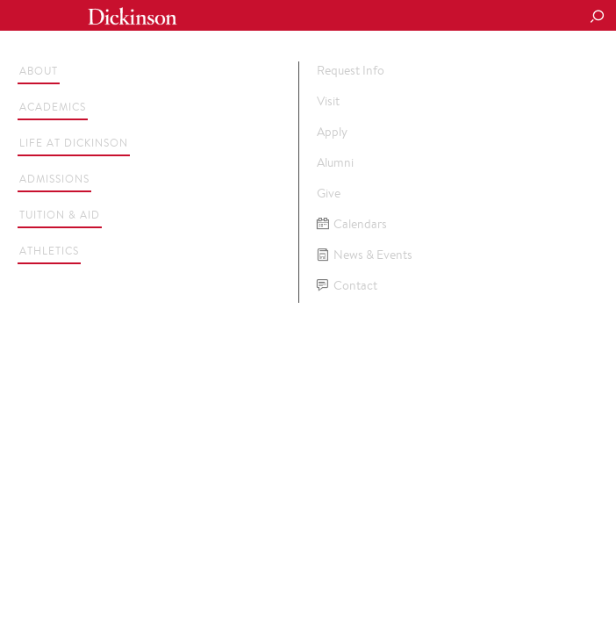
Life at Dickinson (73, 142)
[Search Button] (596, 17)
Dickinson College (132, 16)
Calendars (352, 224)
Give (328, 193)
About (38, 70)
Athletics (49, 250)
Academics (52, 106)
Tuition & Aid (59, 214)
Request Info (350, 70)
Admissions (54, 178)
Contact (347, 285)
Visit (328, 101)
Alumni (335, 162)
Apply (332, 132)
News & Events (364, 255)
